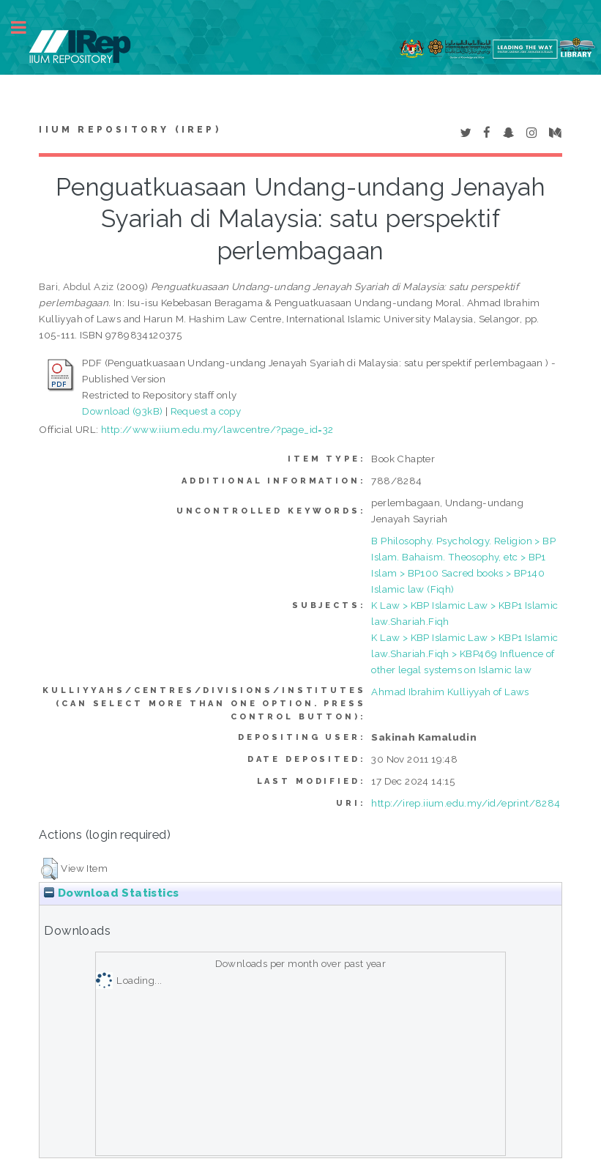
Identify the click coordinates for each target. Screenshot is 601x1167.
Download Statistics (111, 893)
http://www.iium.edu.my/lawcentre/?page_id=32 (217, 429)
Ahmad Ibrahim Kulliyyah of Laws (450, 691)
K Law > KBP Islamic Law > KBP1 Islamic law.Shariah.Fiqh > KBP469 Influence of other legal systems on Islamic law (464, 653)
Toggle (26, 27)
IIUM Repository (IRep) (129, 130)
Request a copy (206, 411)
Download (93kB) (122, 411)
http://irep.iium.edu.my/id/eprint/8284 (465, 803)
